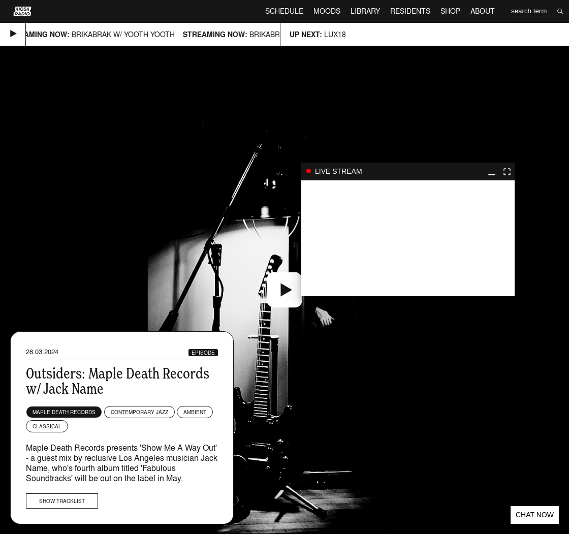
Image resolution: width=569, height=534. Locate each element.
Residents (410, 11)
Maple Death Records (64, 412)
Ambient (194, 412)
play (408, 238)
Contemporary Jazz (139, 412)
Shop (450, 11)
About (482, 11)
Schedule (284, 11)
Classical (47, 426)
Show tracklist (62, 501)
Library (365, 11)
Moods (326, 11)
